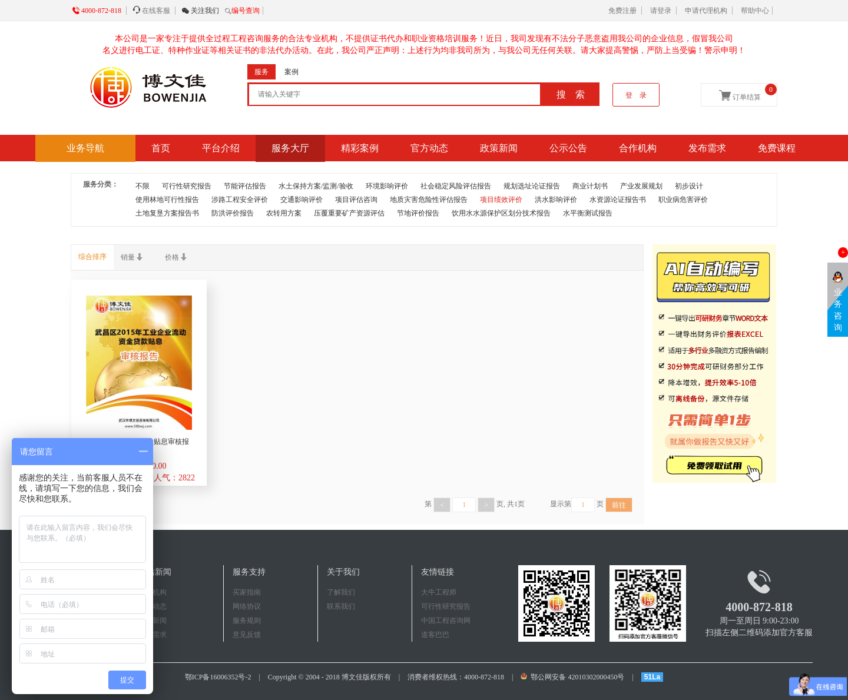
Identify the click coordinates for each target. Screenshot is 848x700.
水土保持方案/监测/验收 (316, 186)
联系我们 (341, 606)
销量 (136, 257)
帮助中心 (755, 10)
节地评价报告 (418, 213)
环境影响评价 (387, 186)
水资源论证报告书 (617, 199)
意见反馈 (247, 635)
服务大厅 (290, 148)
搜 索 (570, 94)
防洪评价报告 (232, 213)
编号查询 (245, 10)
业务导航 (85, 148)
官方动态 (429, 148)
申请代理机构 (706, 10)
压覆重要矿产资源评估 (349, 213)
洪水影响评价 (556, 199)
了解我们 (341, 592)
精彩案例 (360, 148)
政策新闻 (499, 148)
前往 (619, 505)
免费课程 (777, 148)
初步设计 (689, 186)
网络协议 (247, 606)
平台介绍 (221, 148)
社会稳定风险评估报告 (455, 186)
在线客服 (156, 10)
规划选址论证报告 (532, 186)
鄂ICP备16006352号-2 (218, 677)
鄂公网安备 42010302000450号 (573, 677)
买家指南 (247, 592)
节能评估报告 (245, 186)
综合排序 (92, 257)
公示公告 (568, 148)
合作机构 (638, 148)
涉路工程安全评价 (239, 199)
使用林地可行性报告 (167, 199)
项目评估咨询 (356, 199)
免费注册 (622, 10)
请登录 (660, 10)
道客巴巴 (435, 635)
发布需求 (707, 148)
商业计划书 (590, 186)
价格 (180, 257)
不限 (142, 186)
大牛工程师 (438, 592)
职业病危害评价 (683, 199)
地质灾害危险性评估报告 (429, 199)
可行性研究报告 (186, 186)
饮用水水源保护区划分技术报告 (501, 213)
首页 (160, 148)
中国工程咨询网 (446, 620)
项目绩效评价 (501, 199)
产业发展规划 (641, 186)
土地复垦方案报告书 (167, 213)
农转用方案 (284, 213)
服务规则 (247, 620)
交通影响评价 (301, 199)
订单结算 (748, 92)
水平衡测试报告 (587, 213)
